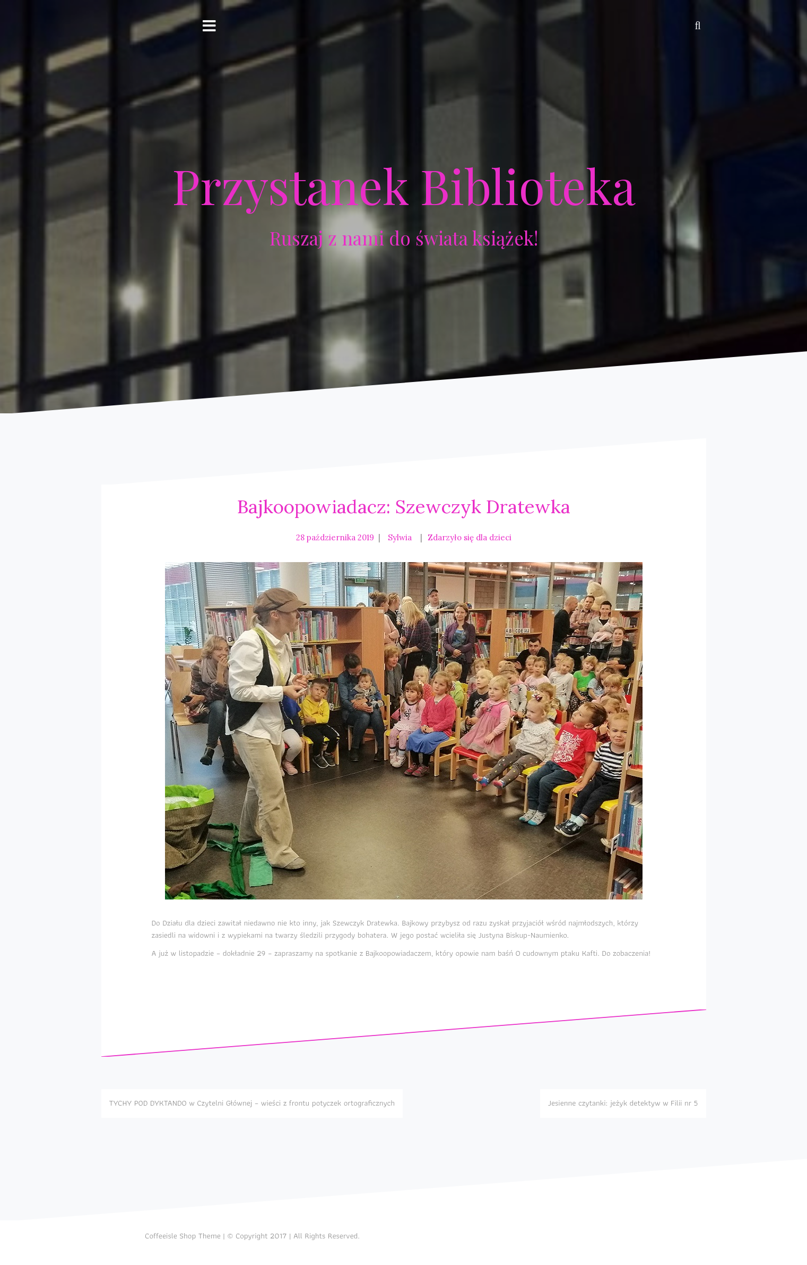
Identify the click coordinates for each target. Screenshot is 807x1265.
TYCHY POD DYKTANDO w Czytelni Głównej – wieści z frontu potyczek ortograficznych (252, 1103)
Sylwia (400, 537)
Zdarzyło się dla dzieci (469, 537)
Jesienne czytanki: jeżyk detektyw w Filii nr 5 (623, 1103)
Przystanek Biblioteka (404, 185)
